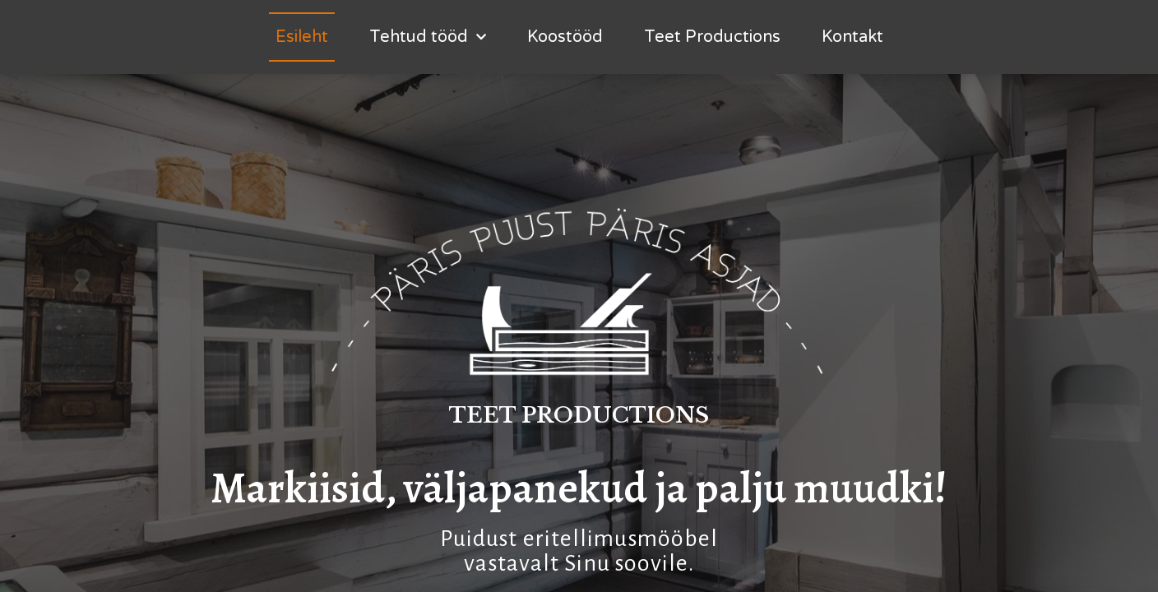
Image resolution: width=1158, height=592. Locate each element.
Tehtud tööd (427, 37)
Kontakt (852, 37)
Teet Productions (712, 37)
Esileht (302, 37)
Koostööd (565, 37)
